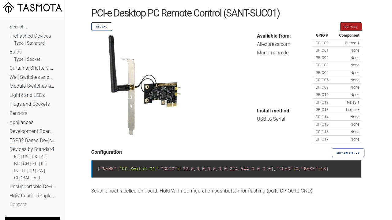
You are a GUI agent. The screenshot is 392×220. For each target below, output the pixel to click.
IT (24, 171)
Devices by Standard (31, 149)
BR (17, 164)
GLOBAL (22, 178)
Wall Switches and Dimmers (32, 77)
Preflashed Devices (30, 36)
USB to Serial (271, 119)
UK (35, 157)
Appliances (21, 122)
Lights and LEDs (27, 95)
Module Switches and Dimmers (32, 86)
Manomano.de (272, 53)
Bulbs (15, 52)
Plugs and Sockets (29, 104)
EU (17, 157)
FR (35, 164)
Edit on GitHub (348, 153)
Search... (18, 27)
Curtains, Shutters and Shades (32, 68)
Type (19, 43)
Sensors (18, 113)
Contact (18, 204)
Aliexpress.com (273, 44)
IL (43, 164)
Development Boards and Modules (32, 131)
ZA (40, 171)
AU (44, 157)
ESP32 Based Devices (32, 140)
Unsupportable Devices (32, 186)
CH (26, 164)
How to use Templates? (32, 196)
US (25, 157)
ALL (37, 178)
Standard (36, 43)
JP (31, 171)
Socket (33, 59)
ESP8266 (351, 26)
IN (16, 171)
